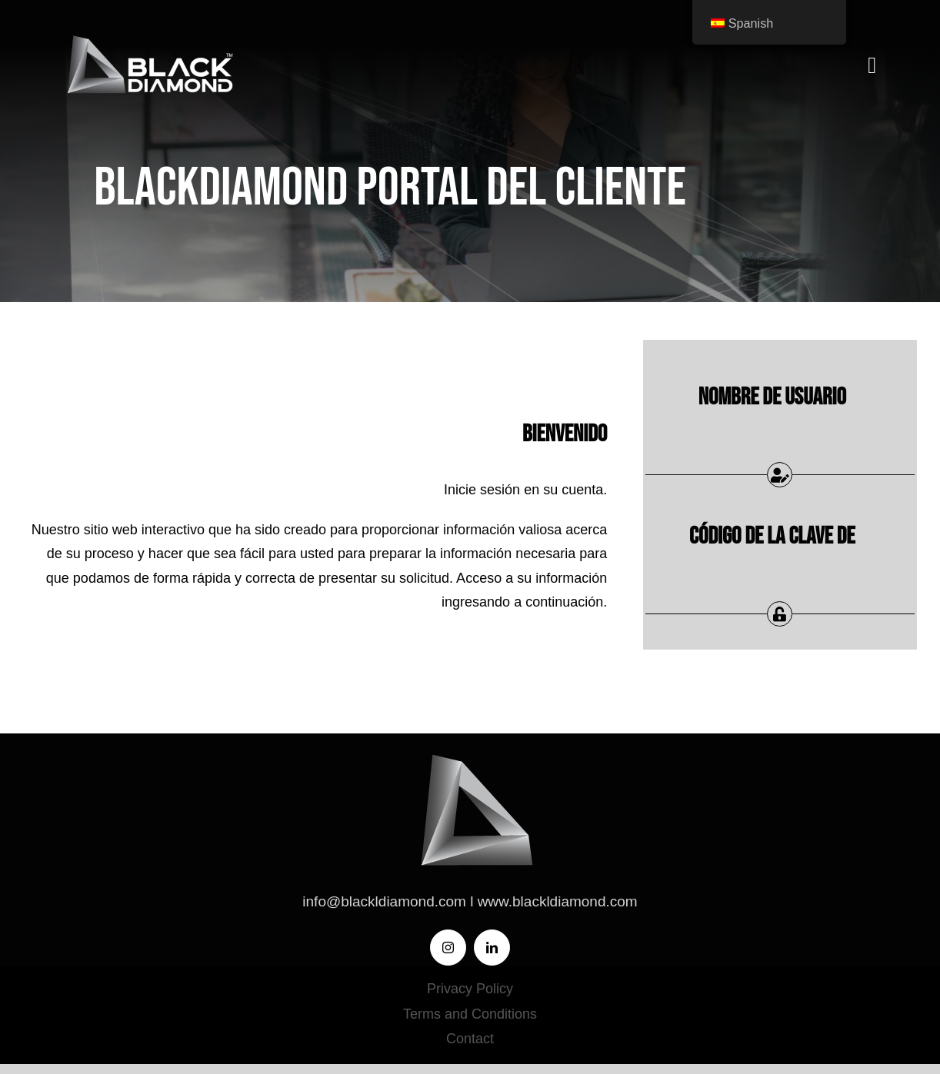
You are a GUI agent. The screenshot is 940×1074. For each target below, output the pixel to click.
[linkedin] (492, 947)
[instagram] (448, 947)
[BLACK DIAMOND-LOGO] (147, 37)
